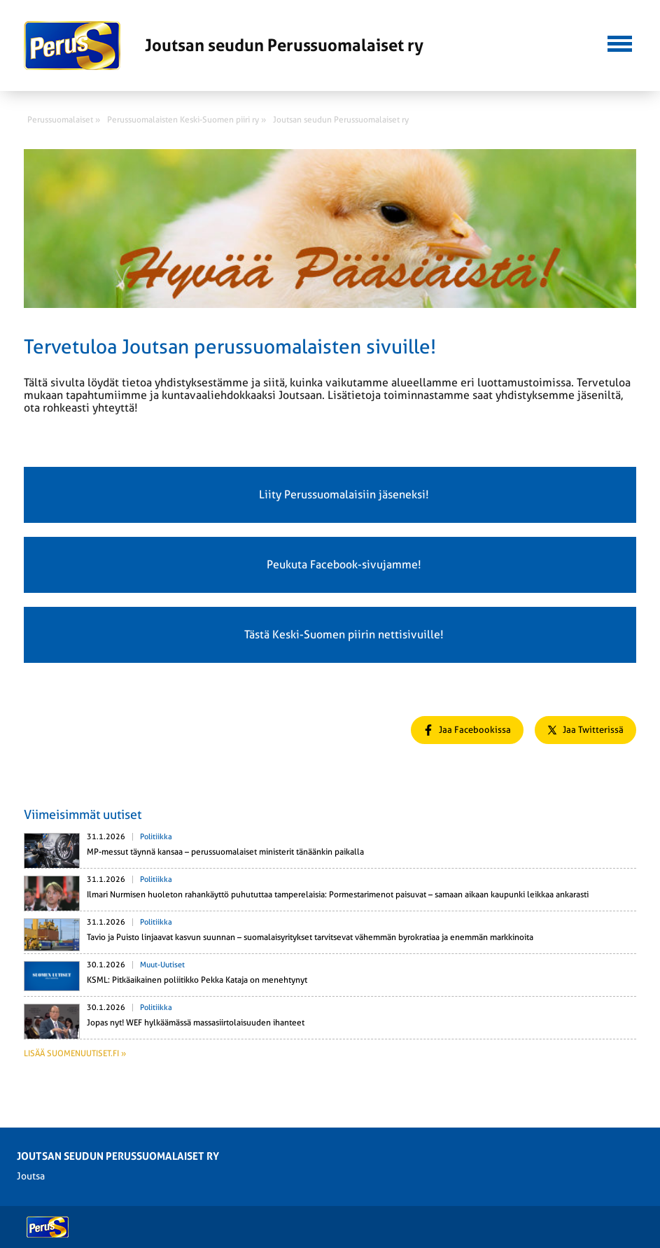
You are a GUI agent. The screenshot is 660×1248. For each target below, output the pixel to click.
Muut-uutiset (162, 965)
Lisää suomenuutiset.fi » (75, 1053)
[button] (619, 42)
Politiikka (156, 837)
